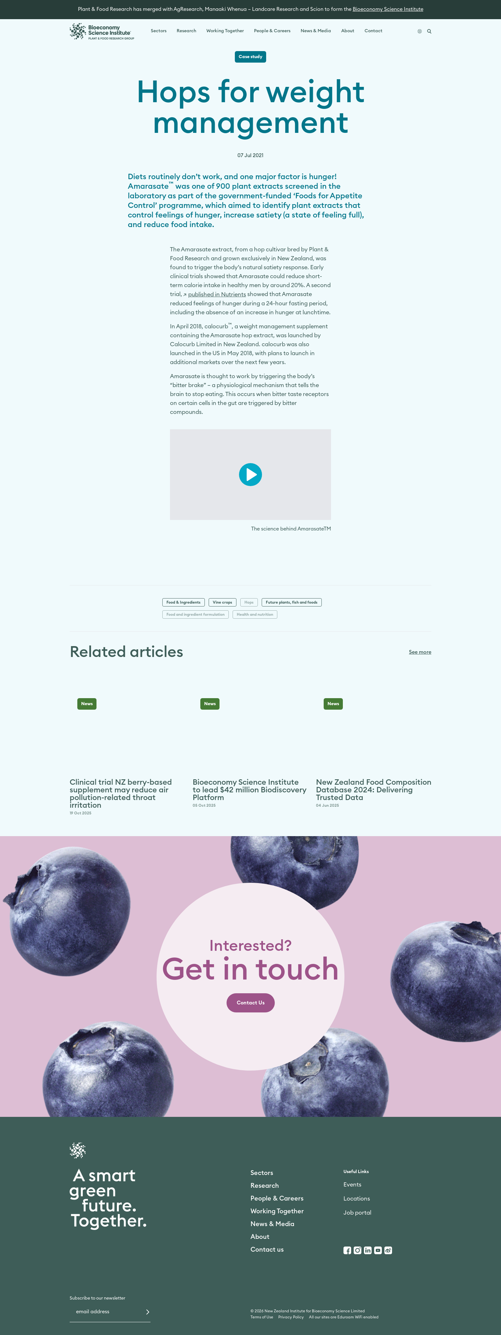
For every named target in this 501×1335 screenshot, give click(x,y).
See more (420, 652)
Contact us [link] (267, 1250)
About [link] (347, 31)
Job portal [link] (357, 1213)
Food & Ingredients (183, 602)
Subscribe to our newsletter (97, 1298)
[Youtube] (378, 1250)
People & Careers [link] (272, 31)
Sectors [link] (158, 31)
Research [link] (186, 31)
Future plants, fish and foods (292, 602)
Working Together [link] (225, 31)
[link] (214, 294)
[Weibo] (388, 1250)
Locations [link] (356, 1199)
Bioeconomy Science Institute (388, 9)
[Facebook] (347, 1250)
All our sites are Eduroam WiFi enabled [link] (344, 1317)
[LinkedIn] (368, 1250)
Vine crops (222, 602)
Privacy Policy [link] (291, 1317)
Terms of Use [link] (261, 1317)
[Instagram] (357, 1250)
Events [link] (352, 1184)
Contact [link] (373, 31)
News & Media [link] (316, 31)
